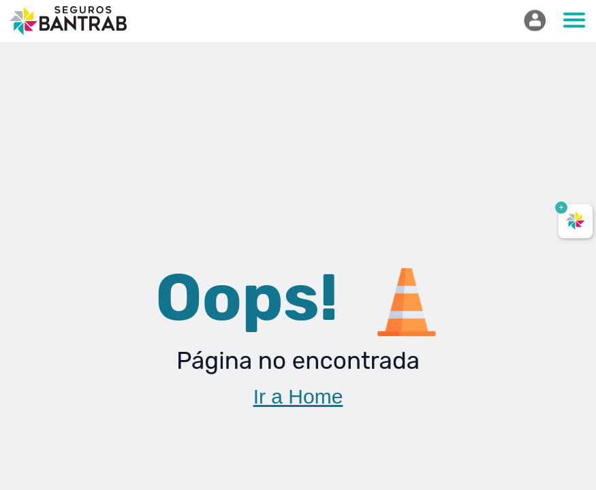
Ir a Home (298, 396)
